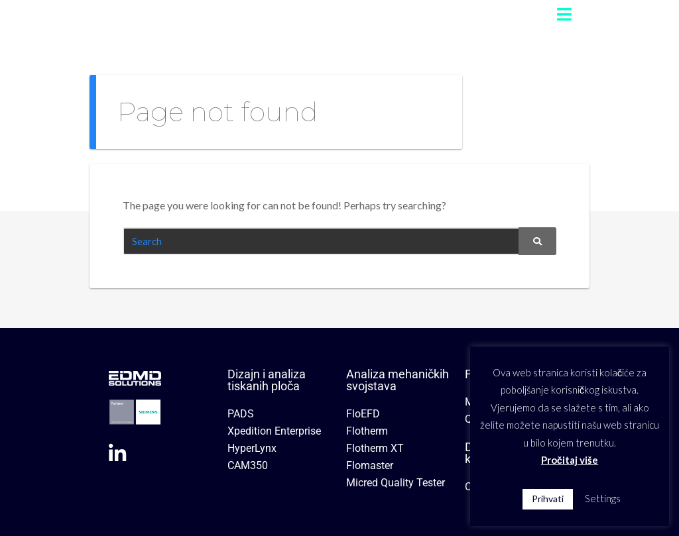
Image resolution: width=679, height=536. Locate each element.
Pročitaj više (569, 460)
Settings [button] (603, 498)
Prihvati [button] (548, 498)
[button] (564, 14)
